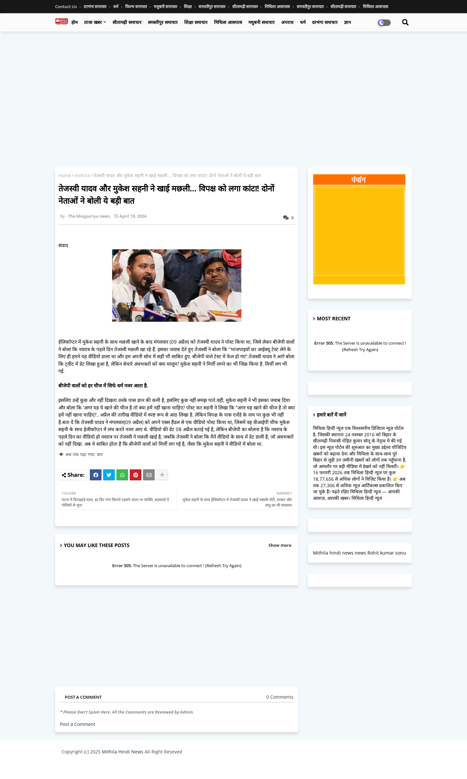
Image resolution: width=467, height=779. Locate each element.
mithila (82, 175)
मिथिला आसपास (278, 6)
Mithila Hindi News (122, 752)
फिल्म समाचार (136, 6)
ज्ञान (347, 22)
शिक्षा (188, 6)
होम (74, 22)
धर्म (116, 6)
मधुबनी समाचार (166, 6)
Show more (280, 545)
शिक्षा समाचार (196, 22)
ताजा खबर (93, 22)
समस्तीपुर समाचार (212, 6)
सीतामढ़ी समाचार (245, 6)
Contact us (66, 6)
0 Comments (279, 697)
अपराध (287, 22)
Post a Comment (77, 724)
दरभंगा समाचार (95, 6)
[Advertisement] (233, 83)
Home (64, 175)
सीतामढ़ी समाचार (127, 22)
